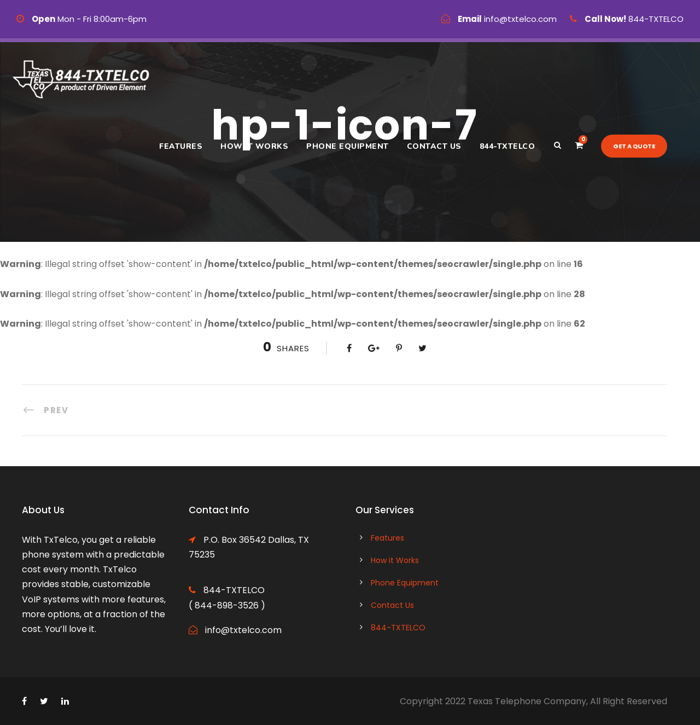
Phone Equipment (347, 146)
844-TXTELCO (507, 146)
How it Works (254, 146)
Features (180, 146)
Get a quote (634, 146)
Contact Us (434, 146)
